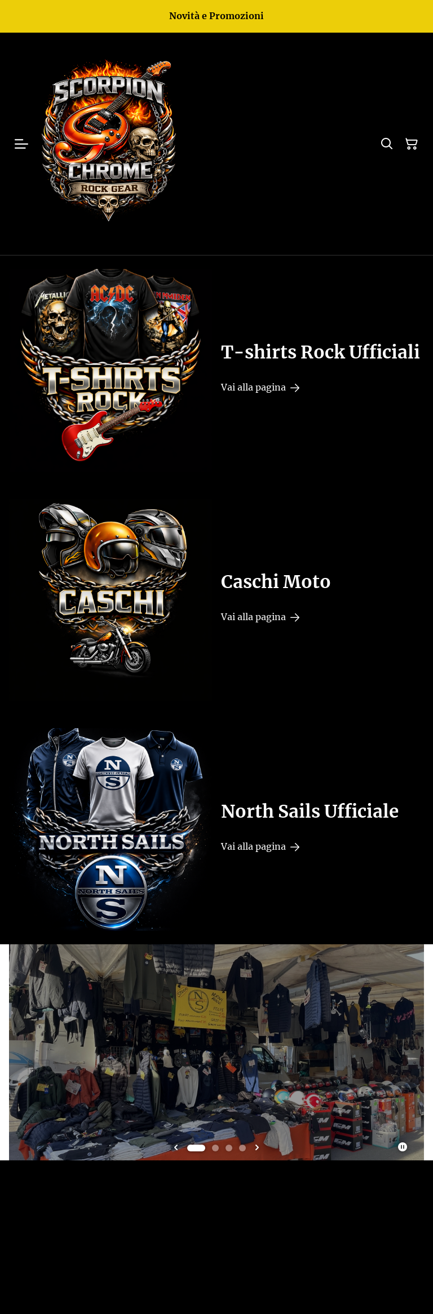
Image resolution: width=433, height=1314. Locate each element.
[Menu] (21, 143)
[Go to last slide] (176, 1148)
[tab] (196, 1148)
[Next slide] (257, 1148)
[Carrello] (411, 144)
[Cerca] (386, 144)
